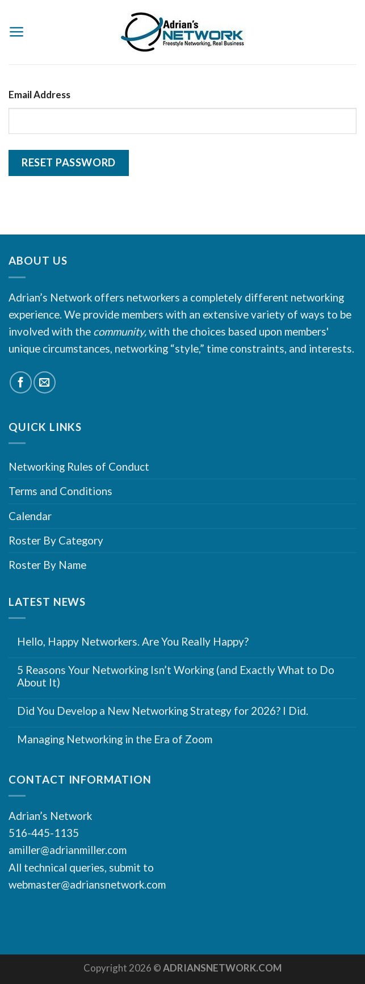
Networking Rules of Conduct (79, 466)
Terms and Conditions (60, 490)
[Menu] (17, 31)
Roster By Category (56, 540)
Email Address (39, 95)
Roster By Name (47, 564)
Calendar (30, 515)
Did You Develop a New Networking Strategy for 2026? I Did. (162, 711)
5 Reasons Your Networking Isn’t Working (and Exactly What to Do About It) (175, 676)
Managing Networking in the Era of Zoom (114, 739)
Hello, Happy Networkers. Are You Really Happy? (133, 641)
